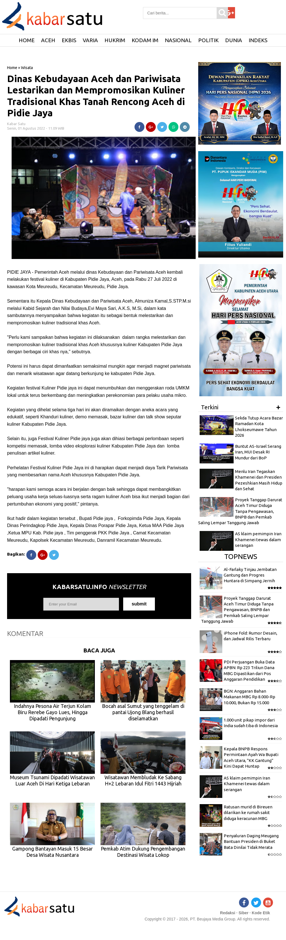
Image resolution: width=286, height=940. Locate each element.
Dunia (233, 40)
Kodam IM (145, 40)
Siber (243, 913)
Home (12, 67)
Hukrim (114, 40)
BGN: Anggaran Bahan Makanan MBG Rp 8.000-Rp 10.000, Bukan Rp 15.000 (249, 697)
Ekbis (69, 40)
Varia (90, 40)
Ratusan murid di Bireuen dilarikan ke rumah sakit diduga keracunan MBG (248, 812)
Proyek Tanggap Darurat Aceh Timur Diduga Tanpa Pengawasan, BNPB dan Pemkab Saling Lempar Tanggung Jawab (240, 511)
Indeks (258, 40)
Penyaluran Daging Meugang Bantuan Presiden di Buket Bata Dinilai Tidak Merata (251, 841)
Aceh (48, 40)
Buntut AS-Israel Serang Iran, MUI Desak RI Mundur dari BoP (258, 452)
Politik (208, 40)
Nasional (178, 40)
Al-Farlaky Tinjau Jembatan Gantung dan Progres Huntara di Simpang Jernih (250, 575)
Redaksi (227, 913)
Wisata (27, 67)
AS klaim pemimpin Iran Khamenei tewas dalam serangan (258, 539)
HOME (27, 40)
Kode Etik (261, 913)
